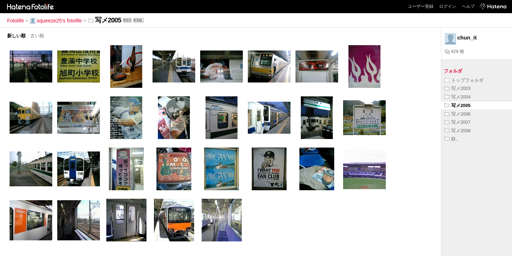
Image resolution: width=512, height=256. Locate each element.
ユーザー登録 (420, 6)
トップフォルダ (464, 80)
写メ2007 (457, 122)
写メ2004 (457, 97)
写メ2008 (457, 130)
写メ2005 (457, 105)
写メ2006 (457, 114)
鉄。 (452, 139)
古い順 (37, 35)
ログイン (447, 6)
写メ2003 (457, 88)
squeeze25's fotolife (56, 20)
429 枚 (454, 51)
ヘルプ (468, 6)
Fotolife (15, 20)
